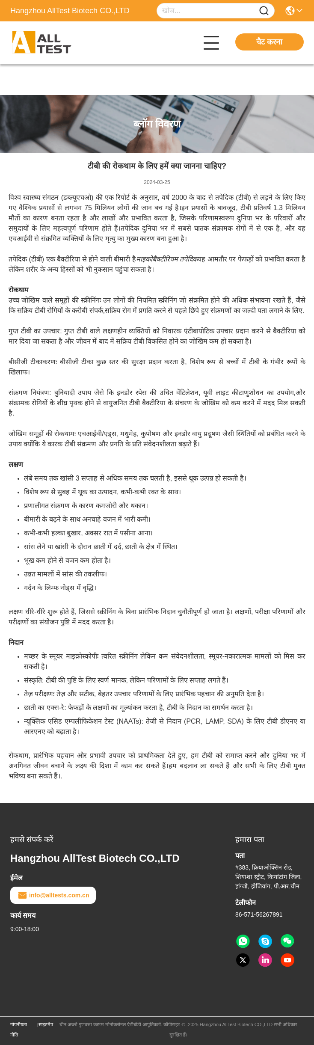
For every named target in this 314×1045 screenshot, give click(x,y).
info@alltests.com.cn (53, 895)
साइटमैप (46, 1024)
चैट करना (269, 42)
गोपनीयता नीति (18, 1029)
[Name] (264, 11)
